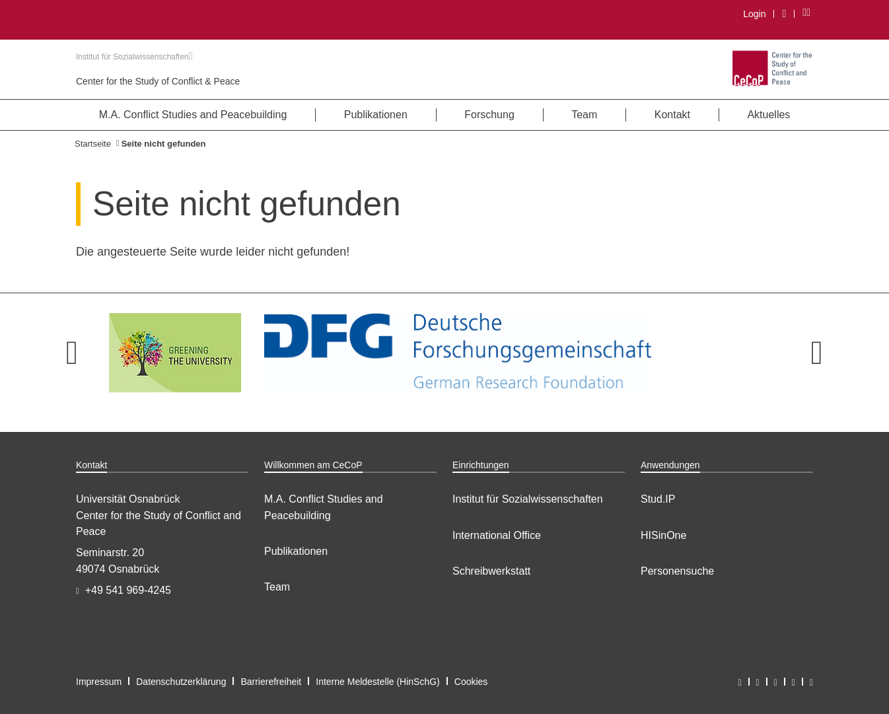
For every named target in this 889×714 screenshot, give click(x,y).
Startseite (93, 144)
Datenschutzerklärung (181, 681)
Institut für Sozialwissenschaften (134, 57)
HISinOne (663, 535)
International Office (496, 535)
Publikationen (296, 551)
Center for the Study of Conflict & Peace (158, 81)
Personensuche (677, 571)
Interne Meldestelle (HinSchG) (378, 681)
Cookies (471, 681)
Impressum (99, 681)
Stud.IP (658, 499)
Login (754, 14)
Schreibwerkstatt (491, 571)
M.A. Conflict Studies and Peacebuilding (323, 506)
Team (277, 586)
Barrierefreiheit (270, 681)
